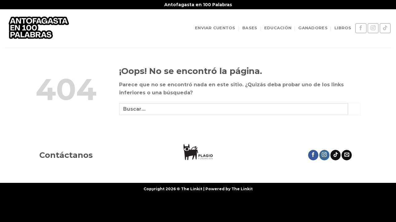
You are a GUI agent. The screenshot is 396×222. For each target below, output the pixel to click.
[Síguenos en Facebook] (360, 28)
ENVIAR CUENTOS (215, 28)
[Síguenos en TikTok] (385, 28)
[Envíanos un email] (347, 155)
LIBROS (342, 28)
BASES (249, 28)
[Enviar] (354, 109)
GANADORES (312, 28)
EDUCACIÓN (277, 28)
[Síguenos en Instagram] (373, 28)
